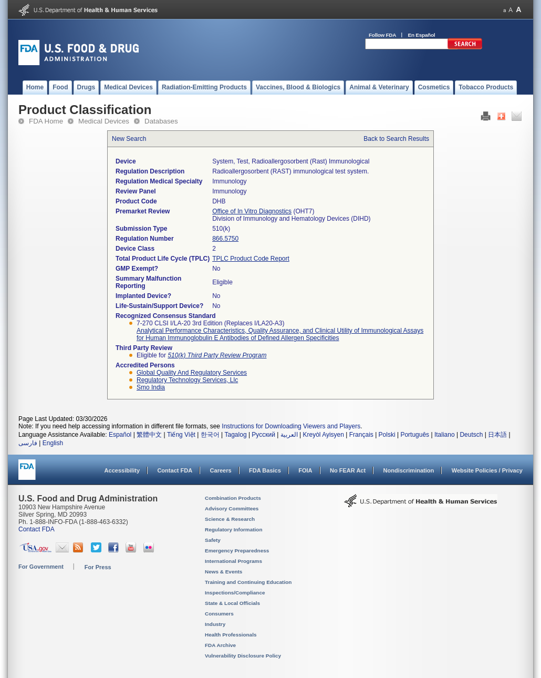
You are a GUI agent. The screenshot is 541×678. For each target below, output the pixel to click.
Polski (387, 434)
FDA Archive (220, 645)
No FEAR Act (348, 470)
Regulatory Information (234, 529)
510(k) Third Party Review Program (217, 355)
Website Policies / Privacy (487, 470)
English (53, 443)
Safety (213, 540)
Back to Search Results (396, 138)
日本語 (497, 434)
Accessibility (122, 470)
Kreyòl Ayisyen (323, 434)
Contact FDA (174, 470)
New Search (129, 138)
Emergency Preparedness (237, 550)
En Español (421, 35)
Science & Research (230, 519)
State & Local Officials (232, 603)
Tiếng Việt (181, 434)
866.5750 (225, 238)
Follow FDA (382, 35)
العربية (289, 434)
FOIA (305, 470)
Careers (221, 470)
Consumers (219, 614)
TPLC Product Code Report (250, 258)
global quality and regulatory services (192, 372)
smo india (151, 387)
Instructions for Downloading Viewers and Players (291, 426)
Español (120, 434)
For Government (41, 566)
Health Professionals (230, 635)
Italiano (444, 434)
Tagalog (236, 434)
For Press (98, 567)
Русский (263, 434)
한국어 (210, 434)
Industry (215, 624)
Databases (161, 121)
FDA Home (46, 121)
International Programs (233, 561)
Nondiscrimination (408, 470)
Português (414, 434)
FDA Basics (265, 470)
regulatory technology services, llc (187, 380)
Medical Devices (103, 121)
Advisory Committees (231, 508)
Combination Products (233, 498)
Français (361, 434)
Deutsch (471, 434)
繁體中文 (149, 434)
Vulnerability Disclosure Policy (243, 656)
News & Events (223, 571)
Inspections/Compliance (235, 592)
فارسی (27, 443)
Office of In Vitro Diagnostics (252, 211)
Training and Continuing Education (248, 582)
